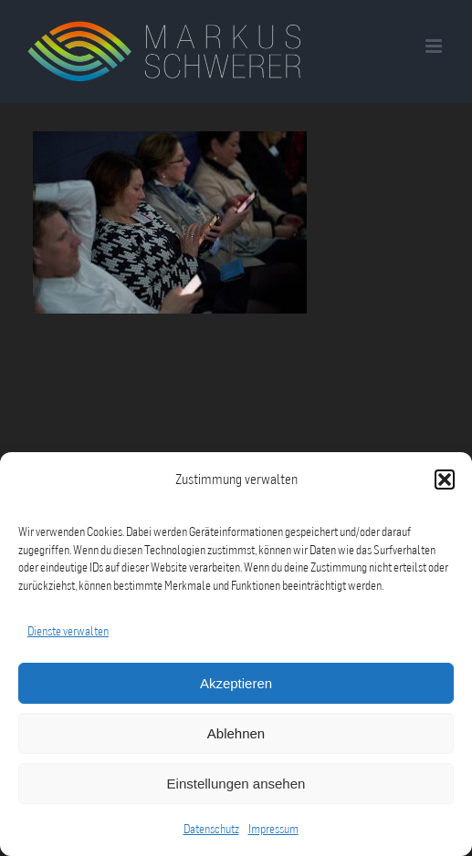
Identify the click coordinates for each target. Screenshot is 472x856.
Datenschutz (211, 828)
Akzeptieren (236, 683)
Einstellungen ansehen (236, 783)
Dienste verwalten (68, 631)
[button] (444, 479)
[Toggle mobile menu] (435, 46)
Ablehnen (236, 733)
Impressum (273, 828)
